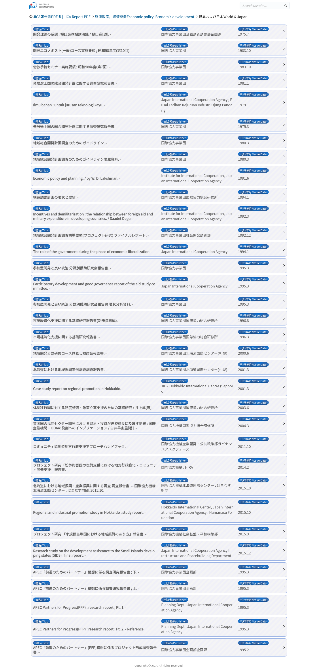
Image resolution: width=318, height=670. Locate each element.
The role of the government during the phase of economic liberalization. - (93, 251)
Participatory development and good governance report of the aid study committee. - (94, 286)
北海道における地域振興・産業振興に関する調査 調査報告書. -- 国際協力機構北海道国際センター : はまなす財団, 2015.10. (94, 487)
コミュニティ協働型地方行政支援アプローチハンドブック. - (80, 446)
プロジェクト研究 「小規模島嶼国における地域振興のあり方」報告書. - (89, 534)
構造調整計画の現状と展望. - (56, 197)
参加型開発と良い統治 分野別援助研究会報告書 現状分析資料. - (83, 304)
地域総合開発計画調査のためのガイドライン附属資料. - (77, 159)
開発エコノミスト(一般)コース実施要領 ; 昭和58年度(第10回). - (82, 50)
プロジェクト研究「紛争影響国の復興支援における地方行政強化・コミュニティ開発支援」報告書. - (95, 467)
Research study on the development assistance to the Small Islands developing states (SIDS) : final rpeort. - (94, 552)
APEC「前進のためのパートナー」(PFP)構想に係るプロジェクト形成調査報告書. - (95, 649)
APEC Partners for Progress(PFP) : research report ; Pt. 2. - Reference (88, 629)
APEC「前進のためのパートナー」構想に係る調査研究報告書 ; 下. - (86, 572)
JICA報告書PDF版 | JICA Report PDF (62, 16)
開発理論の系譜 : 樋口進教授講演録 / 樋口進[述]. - (72, 34)
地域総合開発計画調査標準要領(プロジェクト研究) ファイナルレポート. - (91, 235)
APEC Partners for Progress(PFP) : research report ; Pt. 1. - (79, 607)
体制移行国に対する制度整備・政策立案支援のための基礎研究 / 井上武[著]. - (94, 407)
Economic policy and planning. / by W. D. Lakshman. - (76, 178)
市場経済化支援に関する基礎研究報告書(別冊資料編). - (76, 320)
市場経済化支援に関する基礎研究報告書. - (66, 337)
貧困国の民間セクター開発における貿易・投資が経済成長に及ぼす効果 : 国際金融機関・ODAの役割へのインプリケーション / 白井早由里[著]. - (94, 425)
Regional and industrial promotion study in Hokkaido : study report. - (89, 512)
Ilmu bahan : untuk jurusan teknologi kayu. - (69, 105)
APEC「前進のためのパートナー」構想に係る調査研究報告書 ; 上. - (86, 588)
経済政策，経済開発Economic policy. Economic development (144, 16)
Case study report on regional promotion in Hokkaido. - (78, 388)
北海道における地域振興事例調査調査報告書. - (70, 369)
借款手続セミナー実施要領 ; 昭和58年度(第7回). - (72, 67)
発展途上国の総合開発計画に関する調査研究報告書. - (75, 83)
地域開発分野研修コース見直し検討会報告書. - (70, 353)
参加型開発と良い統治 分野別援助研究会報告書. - (72, 268)
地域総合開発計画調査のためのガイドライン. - (70, 143)
